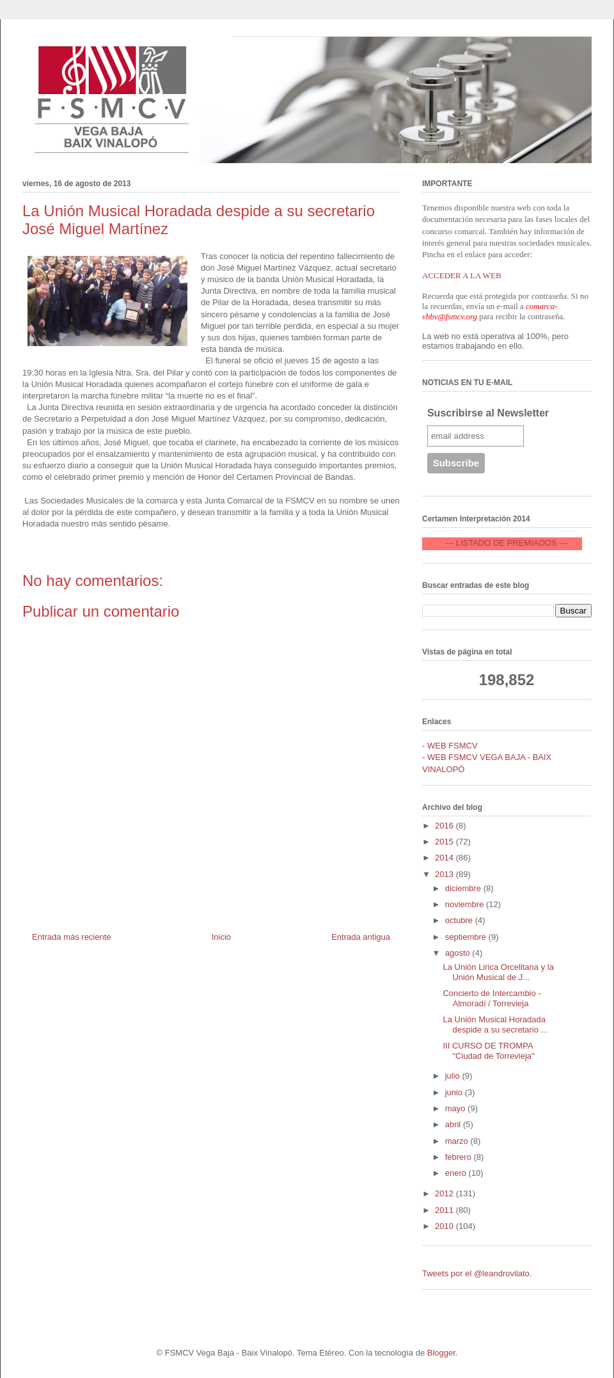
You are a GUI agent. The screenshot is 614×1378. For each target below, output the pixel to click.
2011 (445, 1210)
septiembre (467, 937)
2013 (445, 874)
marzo (458, 1141)
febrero (459, 1157)
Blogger (441, 1353)
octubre (460, 920)
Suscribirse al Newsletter (488, 413)
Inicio (221, 937)
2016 (445, 825)
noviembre (465, 904)
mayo (456, 1108)
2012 (445, 1193)
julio (453, 1076)
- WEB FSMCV (450, 745)
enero (457, 1173)
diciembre (464, 888)
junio (455, 1092)
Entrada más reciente (71, 937)
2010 (445, 1226)
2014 (445, 857)
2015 (445, 841)
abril (454, 1124)
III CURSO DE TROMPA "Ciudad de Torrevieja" (488, 1051)
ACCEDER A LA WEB (461, 275)
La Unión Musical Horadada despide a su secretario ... (495, 1024)
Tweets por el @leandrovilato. (476, 1273)
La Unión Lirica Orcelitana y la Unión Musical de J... (498, 972)
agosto (459, 953)
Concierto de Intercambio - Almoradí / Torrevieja (491, 998)
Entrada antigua (360, 937)
